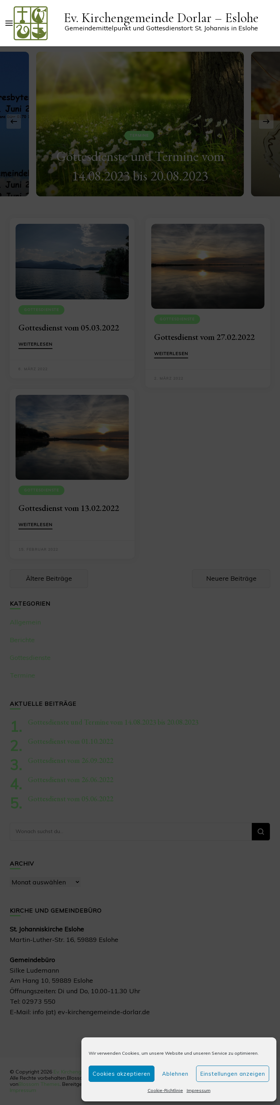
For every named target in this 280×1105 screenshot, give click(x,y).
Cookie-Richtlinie (165, 1090)
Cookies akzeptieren (121, 1073)
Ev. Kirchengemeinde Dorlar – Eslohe (161, 18)
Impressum (199, 1090)
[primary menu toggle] (9, 23)
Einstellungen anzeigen (232, 1073)
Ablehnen (175, 1073)
